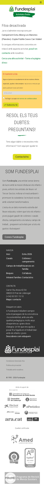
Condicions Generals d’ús (15, 361)
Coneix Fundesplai (14, 237)
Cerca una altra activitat (12, 58)
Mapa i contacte (13, 299)
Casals (9, 258)
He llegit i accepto (20, 98)
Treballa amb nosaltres (14, 370)
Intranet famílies (13, 277)
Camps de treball (14, 266)
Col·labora (26, 273)
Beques (9, 273)
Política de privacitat (13, 365)
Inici (8, 254)
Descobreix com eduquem (18, 336)
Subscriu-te (10, 105)
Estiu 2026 (27, 254)
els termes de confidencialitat (27, 98)
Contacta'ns (22, 156)
